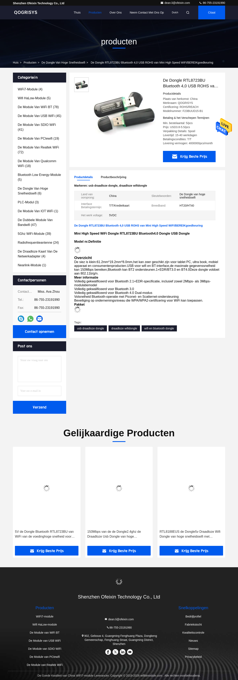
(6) (33, 191)
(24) (38, 242)
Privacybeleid (193, 656)
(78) (38, 107)
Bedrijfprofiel (193, 616)
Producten (95, 12)
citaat (211, 12)
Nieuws (193, 640)
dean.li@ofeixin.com (175, 2)
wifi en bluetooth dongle (159, 328)
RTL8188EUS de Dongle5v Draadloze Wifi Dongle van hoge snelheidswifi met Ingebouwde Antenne (190, 534)
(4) (30, 89)
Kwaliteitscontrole (193, 632)
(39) (34, 233)
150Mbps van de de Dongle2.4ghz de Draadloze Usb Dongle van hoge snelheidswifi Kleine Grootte (114, 534)
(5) (34, 98)
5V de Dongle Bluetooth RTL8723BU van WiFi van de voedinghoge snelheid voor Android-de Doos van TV (44, 534)
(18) (37, 163)
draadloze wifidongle (124, 328)
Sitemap (193, 648)
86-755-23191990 (212, 2)
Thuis (77, 12)
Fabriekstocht (193, 624)
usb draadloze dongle (90, 328)
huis (16, 62)
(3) (28, 202)
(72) (38, 150)
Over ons (116, 12)
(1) (38, 211)
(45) (39, 116)
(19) (38, 138)
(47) (35, 222)
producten (30, 62)
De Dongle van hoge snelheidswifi (63, 62)
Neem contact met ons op (147, 12)
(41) (37, 127)
